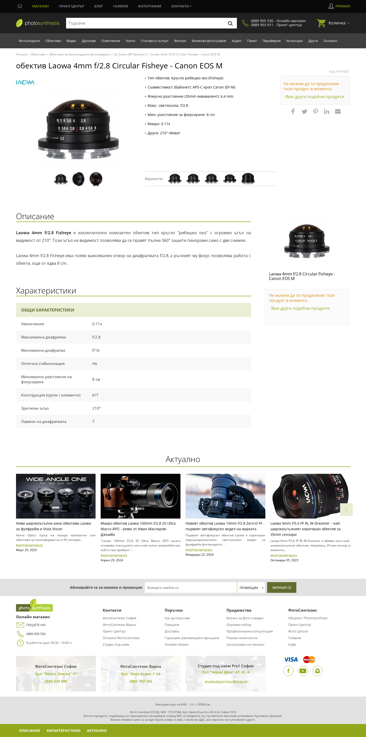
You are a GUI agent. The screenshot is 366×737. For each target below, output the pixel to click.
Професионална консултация (249, 631)
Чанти (130, 40)
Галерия (120, 6)
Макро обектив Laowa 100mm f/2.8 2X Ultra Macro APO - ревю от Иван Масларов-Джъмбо (138, 529)
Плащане (172, 624)
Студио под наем (116, 644)
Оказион (330, 40)
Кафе (292, 644)
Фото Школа (298, 631)
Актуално (98, 730)
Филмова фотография (209, 40)
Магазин (40, 6)
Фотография (149, 6)
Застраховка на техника (245, 644)
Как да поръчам (177, 618)
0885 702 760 (141, 681)
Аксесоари (294, 40)
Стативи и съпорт (155, 40)
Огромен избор (238, 624)
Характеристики (64, 730)
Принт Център (114, 631)
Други (313, 40)
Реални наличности (241, 638)
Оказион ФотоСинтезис (121, 638)
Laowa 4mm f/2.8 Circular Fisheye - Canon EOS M (302, 276)
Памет (252, 40)
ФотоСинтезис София (119, 618)
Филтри (180, 40)
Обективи (53, 40)
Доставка (172, 631)
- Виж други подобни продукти (313, 96)
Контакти (180, 6)
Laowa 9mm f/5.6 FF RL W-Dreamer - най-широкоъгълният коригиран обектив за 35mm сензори (305, 529)
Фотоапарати (29, 40)
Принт (71, 6)
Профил (343, 6)
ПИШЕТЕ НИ (30, 625)
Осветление (110, 40)
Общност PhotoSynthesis (308, 618)
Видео (71, 40)
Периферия (272, 40)
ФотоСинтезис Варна (119, 624)
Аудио (236, 40)
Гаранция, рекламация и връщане (192, 638)
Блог (98, 6)
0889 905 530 (30, 633)
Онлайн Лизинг (177, 644)
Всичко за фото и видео (245, 618)
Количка (337, 23)
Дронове (89, 40)
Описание (29, 730)
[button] (293, 114)
